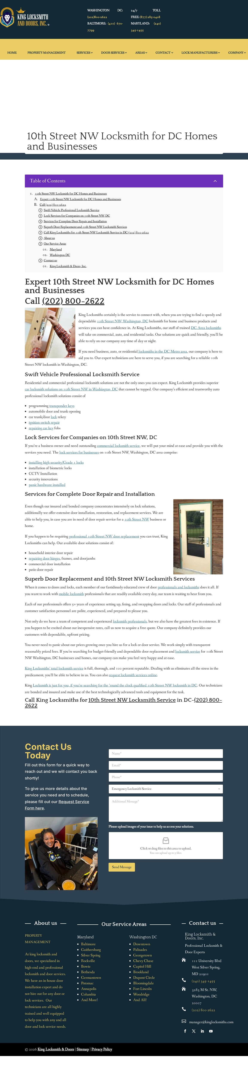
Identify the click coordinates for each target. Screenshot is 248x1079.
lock (54, 417)
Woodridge (141, 994)
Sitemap (83, 1049)
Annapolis (88, 988)
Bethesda (88, 972)
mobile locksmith (71, 594)
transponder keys (61, 405)
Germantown (91, 977)
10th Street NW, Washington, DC (122, 321)
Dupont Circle (144, 977)
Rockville (88, 960)
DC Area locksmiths (206, 327)
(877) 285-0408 (150, 17)
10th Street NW (136, 519)
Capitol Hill (142, 966)
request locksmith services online (133, 675)
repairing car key (41, 428)
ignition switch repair (44, 422)
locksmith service (187, 651)
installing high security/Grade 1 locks (56, 462)
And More (89, 1000)
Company (235, 53)
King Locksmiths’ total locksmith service (54, 668)
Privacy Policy (101, 1049)
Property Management (46, 53)
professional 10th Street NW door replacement (104, 536)
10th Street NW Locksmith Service (132, 700)
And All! (140, 1000)
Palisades (140, 949)
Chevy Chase (143, 960)
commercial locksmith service (118, 445)
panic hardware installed (47, 484)
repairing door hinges (44, 558)
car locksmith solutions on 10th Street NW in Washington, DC (71, 389)
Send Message (122, 867)
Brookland (141, 972)
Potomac (87, 983)
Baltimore (88, 944)
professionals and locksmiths (178, 587)
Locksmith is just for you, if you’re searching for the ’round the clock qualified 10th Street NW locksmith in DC (115, 685)
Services (83, 53)
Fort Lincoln (142, 988)
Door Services (112, 53)
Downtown (141, 944)
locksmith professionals (130, 621)
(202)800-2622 (97, 17)
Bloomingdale (143, 983)
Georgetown (142, 955)
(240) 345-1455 (203, 981)
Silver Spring (90, 955)
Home (12, 53)
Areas (140, 53)
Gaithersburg (91, 949)
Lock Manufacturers (199, 53)
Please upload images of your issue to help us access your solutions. (151, 827)
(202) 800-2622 (73, 301)
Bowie (86, 966)
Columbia (88, 994)
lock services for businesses (79, 452)
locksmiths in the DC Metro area (162, 351)
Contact (163, 53)
